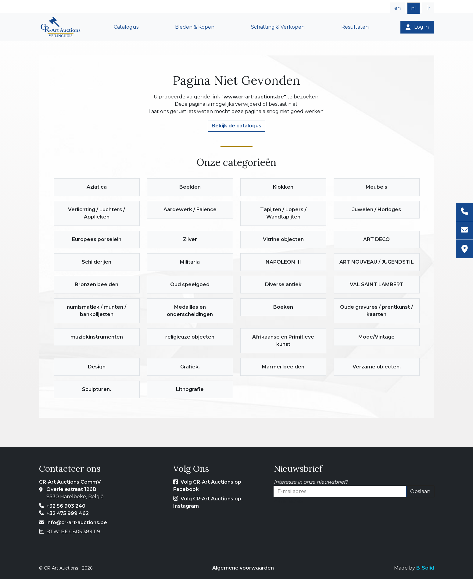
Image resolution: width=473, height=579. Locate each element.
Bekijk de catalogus (236, 126)
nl (413, 8)
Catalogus (126, 27)
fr (428, 8)
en (397, 8)
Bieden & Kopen (194, 27)
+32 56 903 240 (65, 506)
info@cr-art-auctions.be (76, 522)
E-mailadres (288, 501)
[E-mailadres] (464, 230)
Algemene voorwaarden (243, 568)
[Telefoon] (464, 212)
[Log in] (417, 27)
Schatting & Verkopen (278, 27)
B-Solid (425, 568)
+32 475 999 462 (67, 513)
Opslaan (420, 491)
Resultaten (355, 27)
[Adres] (464, 249)
